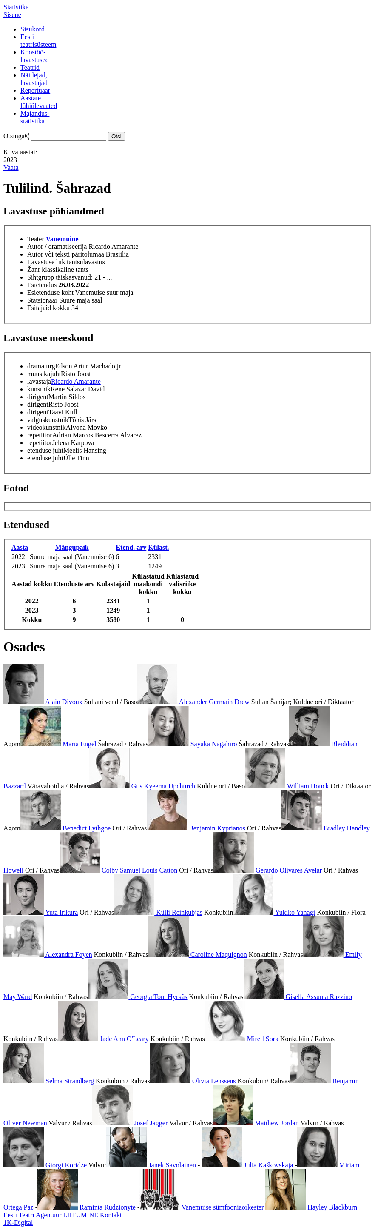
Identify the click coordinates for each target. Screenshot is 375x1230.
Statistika (16, 7)
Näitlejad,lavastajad (34, 78)
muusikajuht (44, 373)
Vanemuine (62, 239)
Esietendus (42, 284)
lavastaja (39, 381)
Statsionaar (42, 300)
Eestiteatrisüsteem (38, 40)
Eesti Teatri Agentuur (32, 1215)
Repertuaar (35, 90)
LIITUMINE (80, 1215)
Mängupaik (72, 547)
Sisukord (32, 29)
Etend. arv (131, 547)
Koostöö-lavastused (34, 56)
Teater (35, 239)
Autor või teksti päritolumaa (65, 254)
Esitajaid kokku (48, 307)
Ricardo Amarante (76, 381)
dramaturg (41, 366)
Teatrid (30, 67)
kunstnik (39, 389)
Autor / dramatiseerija (57, 246)
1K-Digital (18, 1222)
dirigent (37, 396)
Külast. (158, 547)
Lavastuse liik (46, 261)
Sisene (12, 14)
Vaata (11, 167)
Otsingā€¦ (16, 136)
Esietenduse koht (50, 292)
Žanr (33, 269)
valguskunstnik (47, 419)
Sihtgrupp (40, 277)
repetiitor (39, 435)
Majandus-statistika (34, 117)
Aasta (19, 547)
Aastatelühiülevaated (38, 101)
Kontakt (111, 1215)
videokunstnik (46, 427)
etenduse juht (45, 450)
